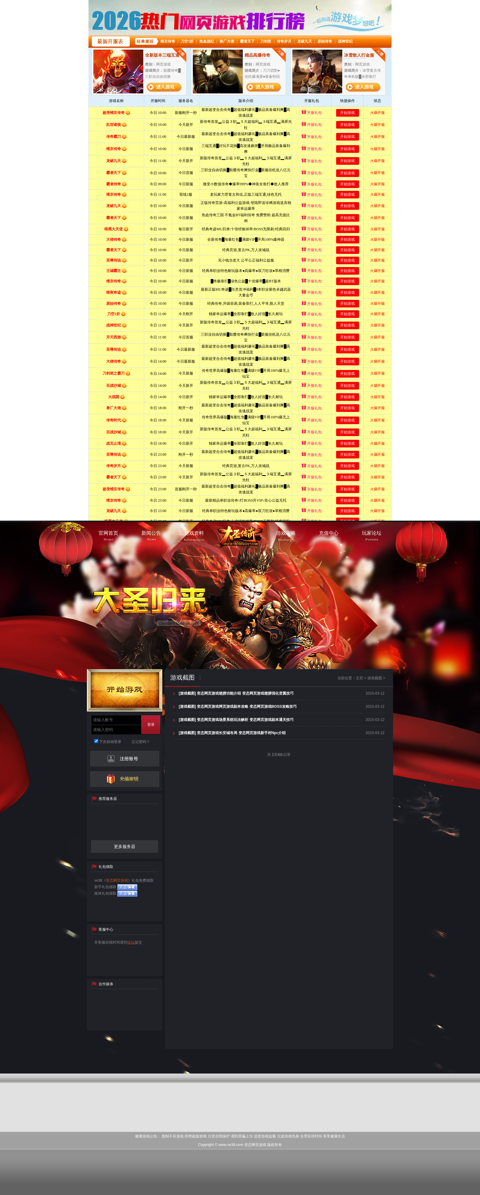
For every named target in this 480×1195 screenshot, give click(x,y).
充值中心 (124, 779)
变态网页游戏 (117, 880)
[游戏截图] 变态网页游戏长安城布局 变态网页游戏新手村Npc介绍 (232, 733)
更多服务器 (124, 846)
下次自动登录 (107, 742)
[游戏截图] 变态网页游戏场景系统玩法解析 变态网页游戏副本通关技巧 (236, 720)
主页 (359, 678)
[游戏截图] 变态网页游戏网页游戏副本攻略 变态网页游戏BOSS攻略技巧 (238, 706)
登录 (151, 724)
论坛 (131, 942)
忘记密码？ (141, 742)
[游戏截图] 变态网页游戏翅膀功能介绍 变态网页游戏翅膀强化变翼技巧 (236, 693)
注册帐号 (124, 758)
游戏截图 (182, 677)
